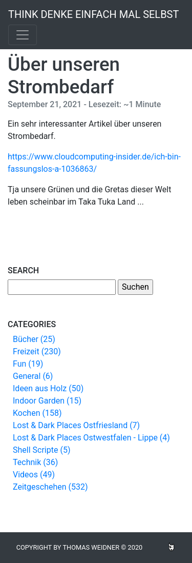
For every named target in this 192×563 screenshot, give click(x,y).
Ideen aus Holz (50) (48, 388)
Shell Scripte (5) (41, 450)
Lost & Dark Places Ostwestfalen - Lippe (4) (91, 438)
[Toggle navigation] (22, 35)
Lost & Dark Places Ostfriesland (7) (76, 425)
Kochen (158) (37, 413)
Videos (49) (34, 474)
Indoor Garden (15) (47, 401)
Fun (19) (28, 364)
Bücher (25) (34, 339)
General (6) (33, 376)
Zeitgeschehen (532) (50, 487)
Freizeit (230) (37, 351)
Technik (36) (35, 462)
